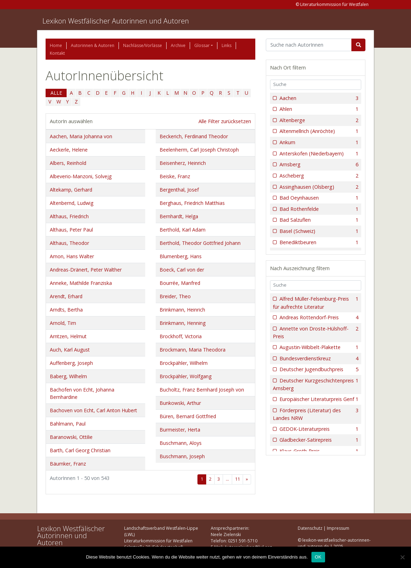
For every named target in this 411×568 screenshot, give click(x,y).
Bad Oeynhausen (318, 198)
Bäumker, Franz (68, 463)
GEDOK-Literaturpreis (318, 429)
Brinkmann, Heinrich (182, 309)
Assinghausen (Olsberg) (318, 187)
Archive (178, 45)
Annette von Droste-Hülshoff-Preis (315, 332)
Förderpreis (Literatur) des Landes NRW (315, 414)
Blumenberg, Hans (181, 256)
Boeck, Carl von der (182, 269)
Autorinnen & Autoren (92, 45)
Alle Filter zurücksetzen (224, 121)
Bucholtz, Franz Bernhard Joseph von (202, 389)
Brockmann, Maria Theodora (192, 349)
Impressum (338, 528)
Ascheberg (318, 176)
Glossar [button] (202, 45)
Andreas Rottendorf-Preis (318, 317)
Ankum (318, 142)
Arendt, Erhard (66, 296)
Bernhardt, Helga (179, 216)
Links (226, 45)
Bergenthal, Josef (179, 189)
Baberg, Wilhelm (68, 376)
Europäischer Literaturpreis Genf (318, 399)
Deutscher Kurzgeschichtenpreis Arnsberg (315, 384)
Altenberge (318, 120)
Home (56, 45)
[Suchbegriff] (309, 45)
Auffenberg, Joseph (71, 363)
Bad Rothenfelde (318, 209)
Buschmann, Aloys (181, 443)
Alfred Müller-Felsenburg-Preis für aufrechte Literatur (315, 302)
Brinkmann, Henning (183, 323)
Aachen (318, 98)
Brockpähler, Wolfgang (185, 376)
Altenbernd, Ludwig (71, 203)
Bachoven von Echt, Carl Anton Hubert (93, 410)
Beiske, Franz (175, 176)
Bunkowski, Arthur (180, 403)
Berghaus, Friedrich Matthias (192, 203)
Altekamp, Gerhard (71, 189)
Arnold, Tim (63, 323)
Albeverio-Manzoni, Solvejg (81, 176)
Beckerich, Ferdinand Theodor (194, 136)
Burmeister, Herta (180, 429)
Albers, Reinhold (68, 163)
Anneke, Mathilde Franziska (81, 283)
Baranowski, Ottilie (71, 437)
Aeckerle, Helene (69, 149)
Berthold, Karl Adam (183, 229)
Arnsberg (318, 164)
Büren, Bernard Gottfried (188, 416)
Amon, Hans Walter (72, 256)
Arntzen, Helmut (68, 336)
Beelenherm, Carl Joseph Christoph (199, 149)
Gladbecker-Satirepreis (318, 440)
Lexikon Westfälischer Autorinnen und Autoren (115, 21)
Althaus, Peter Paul (71, 229)
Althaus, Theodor (69, 243)
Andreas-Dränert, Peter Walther (86, 269)
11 (237, 479)
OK (318, 557)
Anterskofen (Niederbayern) (318, 154)
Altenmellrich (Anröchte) (318, 131)
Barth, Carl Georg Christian (80, 450)
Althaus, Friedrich (69, 216)
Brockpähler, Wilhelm (184, 363)
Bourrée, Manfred (180, 283)
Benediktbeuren (318, 242)
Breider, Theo (175, 296)
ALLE (56, 92)
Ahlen (318, 109)
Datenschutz (310, 528)
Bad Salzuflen (318, 220)
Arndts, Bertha (66, 309)
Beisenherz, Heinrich (183, 163)
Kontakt (57, 53)
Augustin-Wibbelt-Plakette (318, 347)
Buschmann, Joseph (182, 456)
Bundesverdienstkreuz (318, 358)
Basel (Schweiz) (318, 231)
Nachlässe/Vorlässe (142, 45)
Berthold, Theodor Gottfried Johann (200, 243)
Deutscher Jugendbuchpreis (318, 369)
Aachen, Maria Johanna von (81, 136)
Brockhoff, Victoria (181, 336)
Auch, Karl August (70, 349)
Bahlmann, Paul (68, 423)
